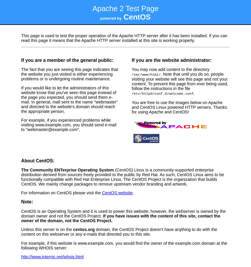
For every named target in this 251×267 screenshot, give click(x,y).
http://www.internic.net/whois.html (52, 256)
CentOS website (117, 192)
